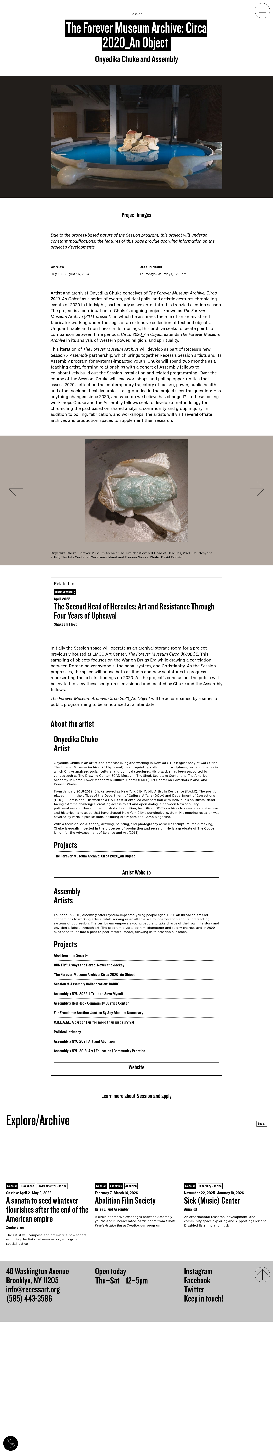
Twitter (194, 1422)
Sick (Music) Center (212, 1333)
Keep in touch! (203, 1431)
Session (136, 14)
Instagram (198, 1403)
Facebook (197, 1413)
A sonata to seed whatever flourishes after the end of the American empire (47, 1342)
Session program (142, 237)
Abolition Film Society (125, 1333)
